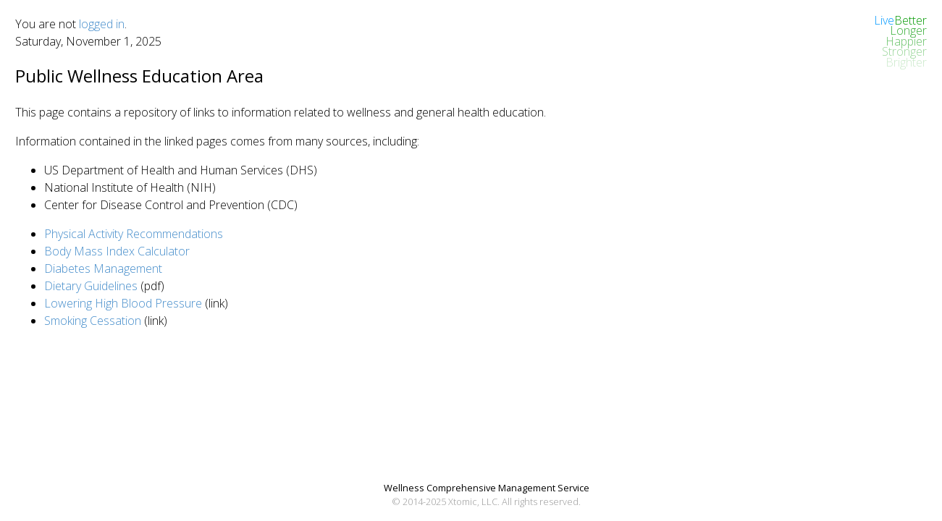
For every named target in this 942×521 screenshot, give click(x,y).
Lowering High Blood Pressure (123, 303)
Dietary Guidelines (91, 286)
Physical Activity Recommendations (133, 234)
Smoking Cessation (92, 321)
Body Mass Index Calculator (117, 251)
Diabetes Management (103, 268)
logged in (102, 24)
